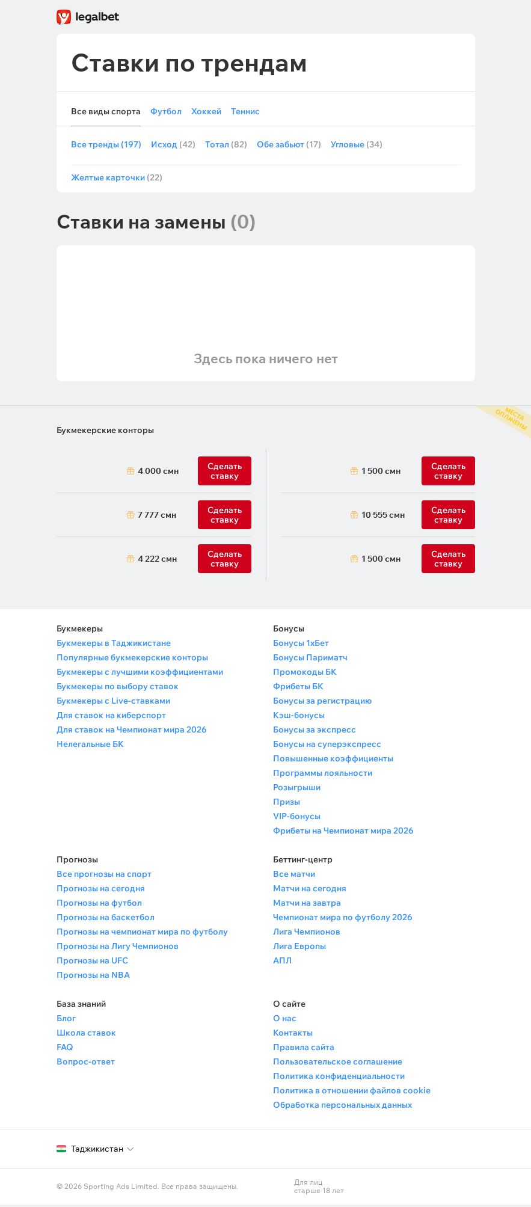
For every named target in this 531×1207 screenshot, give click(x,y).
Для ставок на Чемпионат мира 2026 (132, 731)
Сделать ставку (224, 561)
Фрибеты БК (298, 688)
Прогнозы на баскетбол (106, 919)
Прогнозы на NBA (93, 977)
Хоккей (206, 111)
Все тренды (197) (106, 145)
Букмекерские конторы (105, 432)
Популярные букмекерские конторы (132, 659)
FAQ (65, 1049)
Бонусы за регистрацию (322, 703)
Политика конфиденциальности (339, 1078)
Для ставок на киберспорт (111, 717)
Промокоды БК (305, 674)
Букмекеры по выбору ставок (118, 688)
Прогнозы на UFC (92, 962)
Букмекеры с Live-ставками (113, 703)
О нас (284, 1020)
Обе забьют (289, 145)
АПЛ (282, 962)
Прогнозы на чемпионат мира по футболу (142, 934)
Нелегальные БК (90, 746)
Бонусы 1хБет (301, 645)
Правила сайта (303, 1049)
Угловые (356, 145)
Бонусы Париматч (310, 659)
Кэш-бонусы (299, 717)
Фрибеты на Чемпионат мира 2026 (343, 833)
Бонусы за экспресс (314, 731)
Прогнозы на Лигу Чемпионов (118, 948)
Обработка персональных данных (342, 1107)
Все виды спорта (106, 111)
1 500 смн (381, 473)
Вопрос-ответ (86, 1063)
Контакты (293, 1035)
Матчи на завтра (307, 905)
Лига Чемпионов (306, 934)
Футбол (166, 111)
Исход (173, 145)
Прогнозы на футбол (99, 905)
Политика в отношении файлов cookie (352, 1092)
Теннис (245, 111)
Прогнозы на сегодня (101, 890)
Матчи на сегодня (309, 890)
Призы (286, 804)
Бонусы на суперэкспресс (327, 746)
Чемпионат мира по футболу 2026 (343, 919)
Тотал (226, 145)
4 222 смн (157, 561)
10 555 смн (383, 517)
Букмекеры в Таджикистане (114, 645)
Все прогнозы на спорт (104, 876)
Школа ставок (86, 1035)
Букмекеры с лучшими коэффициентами (140, 674)
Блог (66, 1020)
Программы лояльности (322, 775)
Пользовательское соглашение (337, 1063)
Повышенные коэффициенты (333, 760)
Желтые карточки (116, 179)
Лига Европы (299, 948)
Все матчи (294, 876)
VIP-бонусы (297, 818)
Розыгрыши (297, 789)
